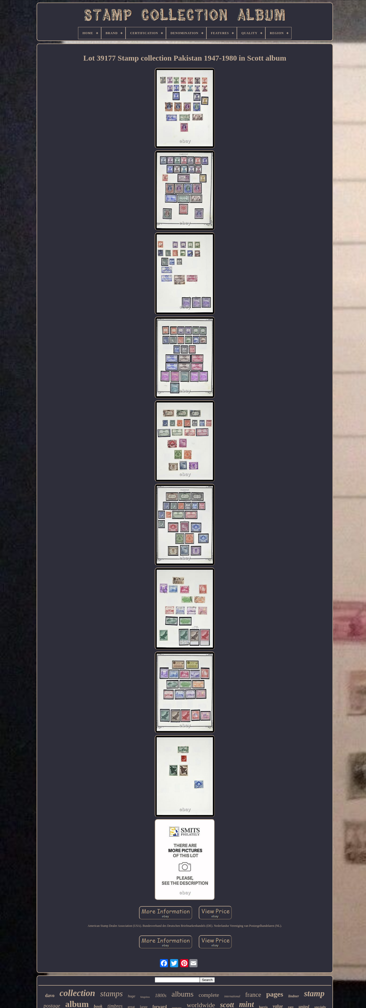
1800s (160, 995)
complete (209, 995)
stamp (314, 993)
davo (49, 995)
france (253, 994)
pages (274, 994)
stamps (111, 993)
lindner (293, 996)
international (232, 996)
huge (131, 996)
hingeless (145, 997)
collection (77, 993)
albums (183, 994)
